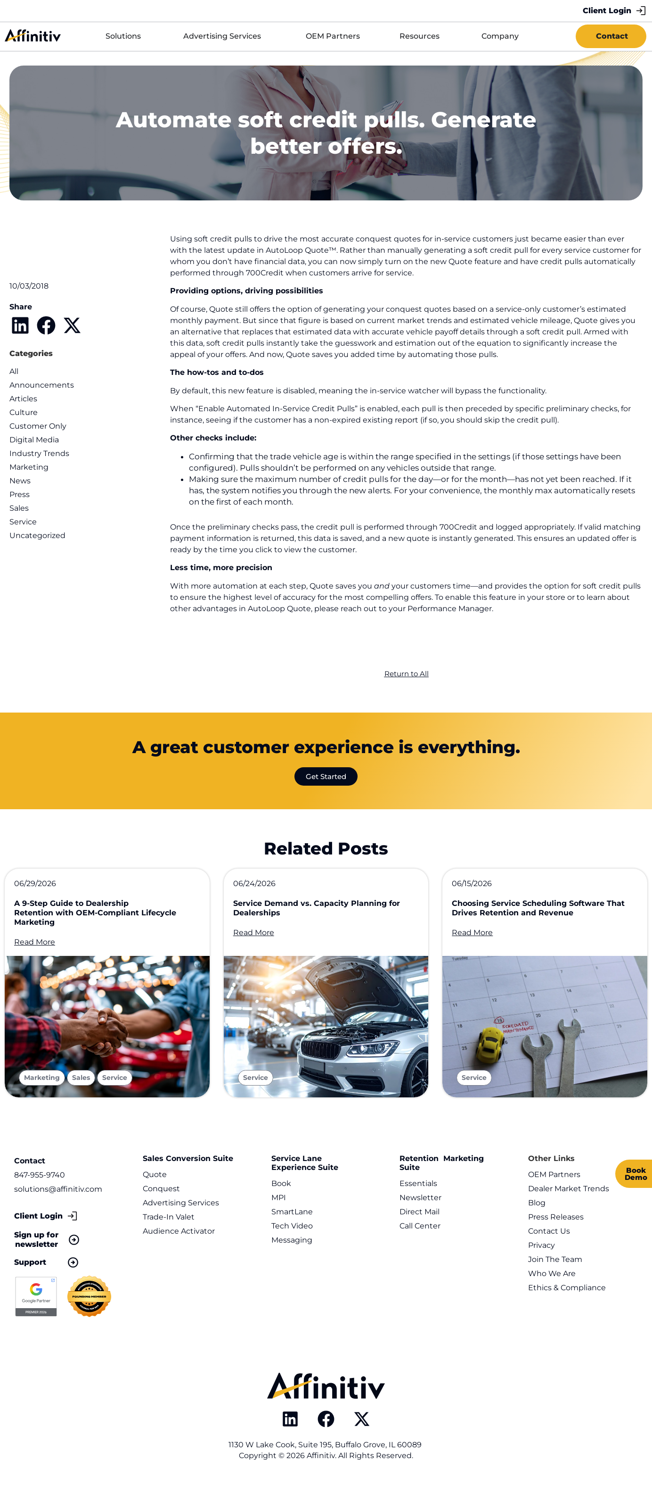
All (13, 371)
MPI (278, 1197)
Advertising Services (181, 1202)
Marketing (29, 467)
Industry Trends (39, 453)
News (20, 480)
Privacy (541, 1245)
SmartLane (292, 1211)
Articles (23, 398)
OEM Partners (554, 1174)
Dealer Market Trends (568, 1188)
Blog (537, 1202)
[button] (20, 325)
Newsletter (420, 1197)
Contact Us (549, 1231)
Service (23, 521)
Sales (19, 508)
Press (19, 494)
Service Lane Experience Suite (304, 1163)
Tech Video (292, 1225)
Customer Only (37, 426)
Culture (23, 412)
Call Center (419, 1225)
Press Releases (556, 1216)
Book (281, 1183)
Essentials (418, 1183)
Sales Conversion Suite (188, 1158)
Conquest (161, 1188)
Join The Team (555, 1259)
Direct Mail (419, 1211)
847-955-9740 (39, 1174)
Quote (155, 1174)
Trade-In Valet (169, 1216)
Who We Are (552, 1273)
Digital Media (34, 439)
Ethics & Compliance (567, 1287)
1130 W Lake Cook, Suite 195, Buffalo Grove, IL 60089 (326, 1444)
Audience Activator (179, 1231)
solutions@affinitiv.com (58, 1189)
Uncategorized (37, 535)
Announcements (41, 385)
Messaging (291, 1240)
